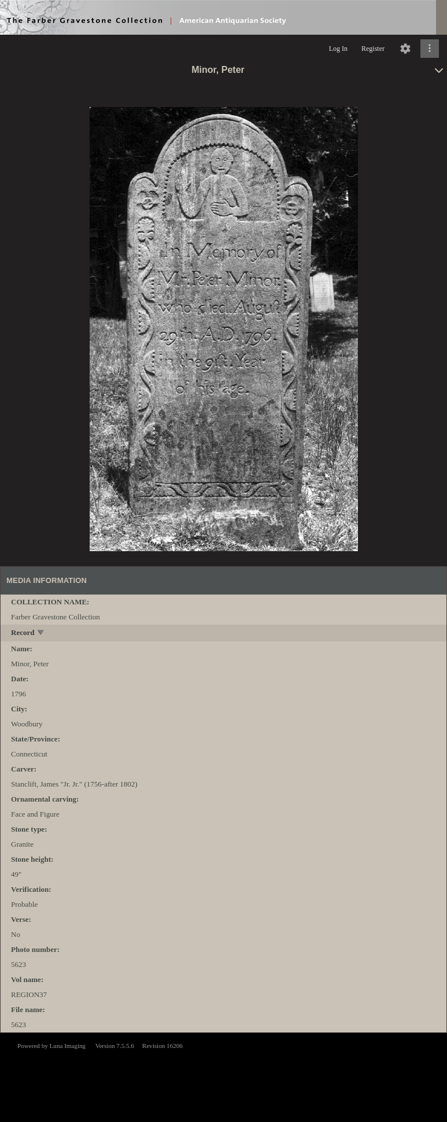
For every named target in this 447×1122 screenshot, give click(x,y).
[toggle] (41, 633)
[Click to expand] (429, 48)
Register (373, 49)
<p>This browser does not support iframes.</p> (223, 1076)
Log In (338, 49)
